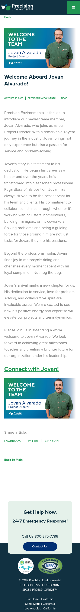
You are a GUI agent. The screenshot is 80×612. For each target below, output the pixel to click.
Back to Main (13, 460)
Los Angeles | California (40, 608)
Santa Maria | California (40, 604)
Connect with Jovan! (31, 369)
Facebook (12, 440)
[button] (73, 7)
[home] (20, 6)
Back (7, 17)
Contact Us (40, 546)
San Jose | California (40, 599)
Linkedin (52, 440)
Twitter (32, 440)
